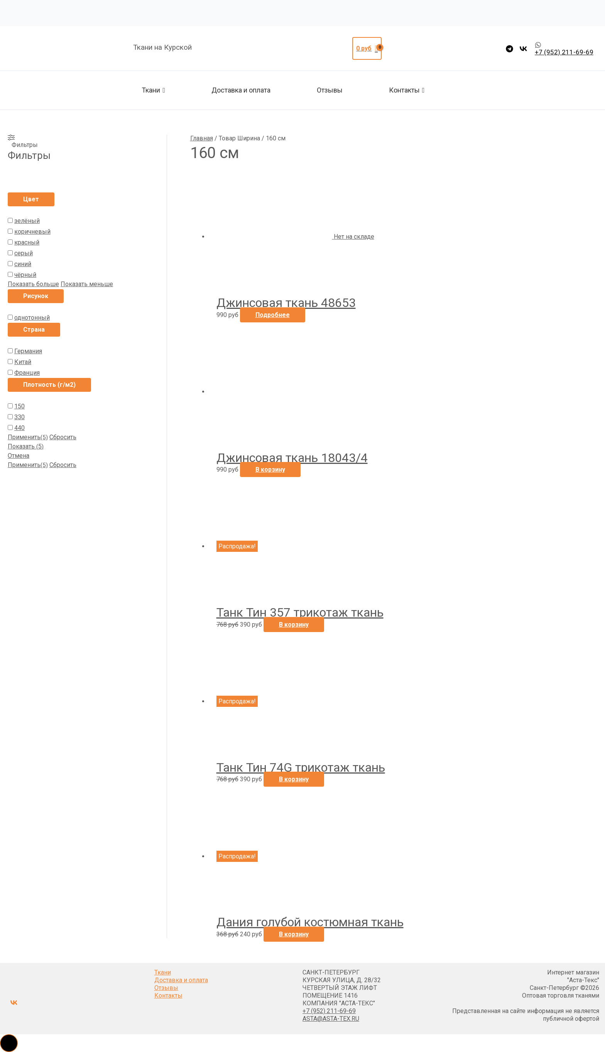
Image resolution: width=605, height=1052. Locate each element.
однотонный (32, 317)
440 (19, 428)
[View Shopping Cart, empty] (367, 48)
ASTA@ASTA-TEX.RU (330, 1018)
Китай (22, 362)
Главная (201, 138)
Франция (27, 372)
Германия (28, 351)
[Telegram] (509, 48)
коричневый (32, 231)
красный (26, 242)
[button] (9, 1043)
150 (19, 406)
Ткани (153, 90)
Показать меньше (87, 284)
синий (22, 264)
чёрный (25, 274)
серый (23, 253)
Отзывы (330, 90)
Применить (28, 437)
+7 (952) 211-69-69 (329, 1011)
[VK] (523, 48)
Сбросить (62, 437)
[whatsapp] (564, 49)
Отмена (18, 455)
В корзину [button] (270, 469)
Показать (26, 446)
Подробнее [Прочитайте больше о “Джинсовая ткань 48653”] (272, 315)
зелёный (27, 220)
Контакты (407, 90)
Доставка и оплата (240, 90)
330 (19, 417)
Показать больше (33, 284)
